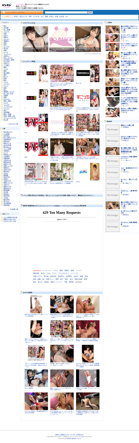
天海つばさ (7, 169)
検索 (90, 12)
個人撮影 (7, 73)
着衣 (5, 75)
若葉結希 (126, 226)
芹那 (65, 282)
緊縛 (61, 270)
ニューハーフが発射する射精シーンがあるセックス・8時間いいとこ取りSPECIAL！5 (87, 316)
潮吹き (6, 37)
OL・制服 (7, 30)
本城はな (126, 140)
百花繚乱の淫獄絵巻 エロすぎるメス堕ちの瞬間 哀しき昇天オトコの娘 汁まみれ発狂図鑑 (87, 413)
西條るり (7, 167)
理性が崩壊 (78, 279)
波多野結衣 (7, 139)
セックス (7, 46)
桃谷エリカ (7, 143)
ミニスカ (7, 105)
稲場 (56, 16)
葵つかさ (7, 201)
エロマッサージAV (10, 221)
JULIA (6, 173)
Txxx (48, 273)
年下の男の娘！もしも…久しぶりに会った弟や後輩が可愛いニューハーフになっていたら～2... (61, 413)
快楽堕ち (61, 276)
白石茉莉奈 (7, 203)
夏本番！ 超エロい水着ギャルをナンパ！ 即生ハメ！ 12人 (60, 364)
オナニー (7, 39)
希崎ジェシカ (8, 182)
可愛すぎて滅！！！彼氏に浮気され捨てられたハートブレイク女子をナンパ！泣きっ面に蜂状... (61, 158)
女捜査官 (69, 276)
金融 (46, 16)
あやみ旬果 (7, 145)
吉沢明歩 (7, 136)
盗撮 (5, 50)
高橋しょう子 (8, 166)
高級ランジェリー (56, 282)
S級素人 (6, 41)
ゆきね (78, 181)
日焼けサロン (37, 276)
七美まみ (126, 172)
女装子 (76, 276)
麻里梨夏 (7, 190)
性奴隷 (46, 282)
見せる (40, 282)
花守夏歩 (126, 194)
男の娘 (46, 276)
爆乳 (5, 71)
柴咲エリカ (7, 186)
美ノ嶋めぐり (127, 183)
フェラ (6, 82)
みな (26, 132)
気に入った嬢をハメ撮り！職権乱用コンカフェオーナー (129, 54)
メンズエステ (8, 106)
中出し (6, 35)
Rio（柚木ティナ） (10, 137)
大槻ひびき (7, 181)
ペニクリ (79, 270)
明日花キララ (8, 132)
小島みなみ (7, 160)
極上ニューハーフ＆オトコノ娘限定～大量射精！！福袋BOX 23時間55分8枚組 (87, 339)
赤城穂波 (126, 127)
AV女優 (6, 28)
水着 (5, 33)
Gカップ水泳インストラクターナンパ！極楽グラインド (129, 45)
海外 (66, 279)
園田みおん (7, 188)
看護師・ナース (9, 91)
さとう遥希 (7, 149)
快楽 (86, 276)
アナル (55, 270)
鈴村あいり (7, 154)
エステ (6, 103)
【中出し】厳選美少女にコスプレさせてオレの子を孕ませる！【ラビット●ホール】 (87, 109)
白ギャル (7, 99)
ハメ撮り (7, 65)
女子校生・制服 (9, 60)
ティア (6, 152)
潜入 (71, 279)
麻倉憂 (6, 175)
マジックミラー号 (10, 118)
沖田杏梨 (7, 205)
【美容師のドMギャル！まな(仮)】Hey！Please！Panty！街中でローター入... (87, 158)
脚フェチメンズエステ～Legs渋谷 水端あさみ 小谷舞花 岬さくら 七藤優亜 (61, 182)
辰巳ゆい (7, 194)
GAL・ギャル (8, 58)
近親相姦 (7, 112)
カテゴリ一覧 (13, 124)
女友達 (61, 16)
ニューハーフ (47, 270)
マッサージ (7, 54)
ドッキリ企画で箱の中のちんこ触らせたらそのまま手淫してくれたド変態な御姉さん (129, 100)
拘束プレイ (50, 279)
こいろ (26, 83)
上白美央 (126, 84)
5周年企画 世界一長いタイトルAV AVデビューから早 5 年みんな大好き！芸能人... (36, 183)
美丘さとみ (23, 16)
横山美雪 (7, 199)
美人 (5, 90)
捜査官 (66, 270)
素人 (5, 26)
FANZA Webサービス (73, 438)
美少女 (6, 48)
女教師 (6, 95)
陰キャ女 (78, 83)
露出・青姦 (7, 114)
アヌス (54, 273)
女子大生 (7, 61)
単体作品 (53, 276)
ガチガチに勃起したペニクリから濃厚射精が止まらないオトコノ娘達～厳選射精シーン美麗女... (87, 365)
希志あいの (7, 147)
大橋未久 (7, 151)
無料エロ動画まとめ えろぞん (65, 435)
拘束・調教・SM (9, 116)
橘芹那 (71, 282)
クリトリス (74, 273)
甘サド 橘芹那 (29, 388)
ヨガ (42, 16)
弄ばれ (43, 273)
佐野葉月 (126, 215)
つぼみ (6, 198)
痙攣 (85, 279)
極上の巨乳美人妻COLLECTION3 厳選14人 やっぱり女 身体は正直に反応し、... (61, 109)
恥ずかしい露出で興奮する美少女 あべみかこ (129, 109)
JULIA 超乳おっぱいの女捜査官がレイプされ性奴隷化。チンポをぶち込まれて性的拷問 (129, 90)
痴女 (5, 80)
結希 (26, 157)
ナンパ (6, 86)
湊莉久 (6, 179)
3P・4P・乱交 (8, 93)
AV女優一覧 (14, 209)
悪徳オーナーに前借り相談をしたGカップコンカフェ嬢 (129, 80)
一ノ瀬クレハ (127, 160)
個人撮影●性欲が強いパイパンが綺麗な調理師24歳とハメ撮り (129, 63)
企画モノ (7, 56)
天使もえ (7, 184)
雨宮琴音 (7, 196)
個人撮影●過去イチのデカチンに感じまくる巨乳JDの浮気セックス (129, 72)
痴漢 (5, 67)
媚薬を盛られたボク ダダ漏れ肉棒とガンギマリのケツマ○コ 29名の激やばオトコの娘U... (61, 316)
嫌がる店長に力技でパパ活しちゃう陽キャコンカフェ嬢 (129, 28)
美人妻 (6, 120)
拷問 (57, 279)
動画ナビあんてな (10, 219)
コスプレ (7, 31)
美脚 (5, 97)
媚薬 (81, 276)
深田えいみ (7, 164)
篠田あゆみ (7, 162)
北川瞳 (6, 192)
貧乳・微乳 (7, 101)
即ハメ (6, 76)
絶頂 (34, 282)
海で (61, 279)
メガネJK (36, 16)
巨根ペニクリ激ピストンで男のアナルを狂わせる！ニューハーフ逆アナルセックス (61, 340)
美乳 (5, 43)
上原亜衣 (7, 156)
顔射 (5, 88)
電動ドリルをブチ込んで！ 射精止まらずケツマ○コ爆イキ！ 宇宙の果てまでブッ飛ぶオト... (36, 340)
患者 (30, 16)
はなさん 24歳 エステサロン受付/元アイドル (129, 137)
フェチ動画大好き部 (10, 217)
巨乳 (5, 45)
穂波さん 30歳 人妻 (127, 125)
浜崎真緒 (7, 158)
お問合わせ (80, 435)
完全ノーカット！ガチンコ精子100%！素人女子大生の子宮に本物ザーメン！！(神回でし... (61, 85)
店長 (124, 32)
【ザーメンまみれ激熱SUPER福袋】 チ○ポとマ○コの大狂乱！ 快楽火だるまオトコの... (36, 365)
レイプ (6, 52)
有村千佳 (7, 177)
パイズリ (7, 84)
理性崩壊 (36, 273)
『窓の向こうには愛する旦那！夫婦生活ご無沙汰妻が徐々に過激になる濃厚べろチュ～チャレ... (61, 134)
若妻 (5, 78)
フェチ (6, 69)
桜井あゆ (7, 141)
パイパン (7, 108)
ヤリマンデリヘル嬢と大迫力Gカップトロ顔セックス (129, 37)
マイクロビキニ (63, 273)
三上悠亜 (7, 134)
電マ (5, 110)
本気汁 (16, 16)
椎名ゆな (7, 171)
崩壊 (72, 270)
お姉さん (7, 63)
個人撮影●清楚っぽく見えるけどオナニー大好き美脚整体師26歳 (129, 150)
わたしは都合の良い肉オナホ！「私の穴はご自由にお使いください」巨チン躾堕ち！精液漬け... (87, 134)
